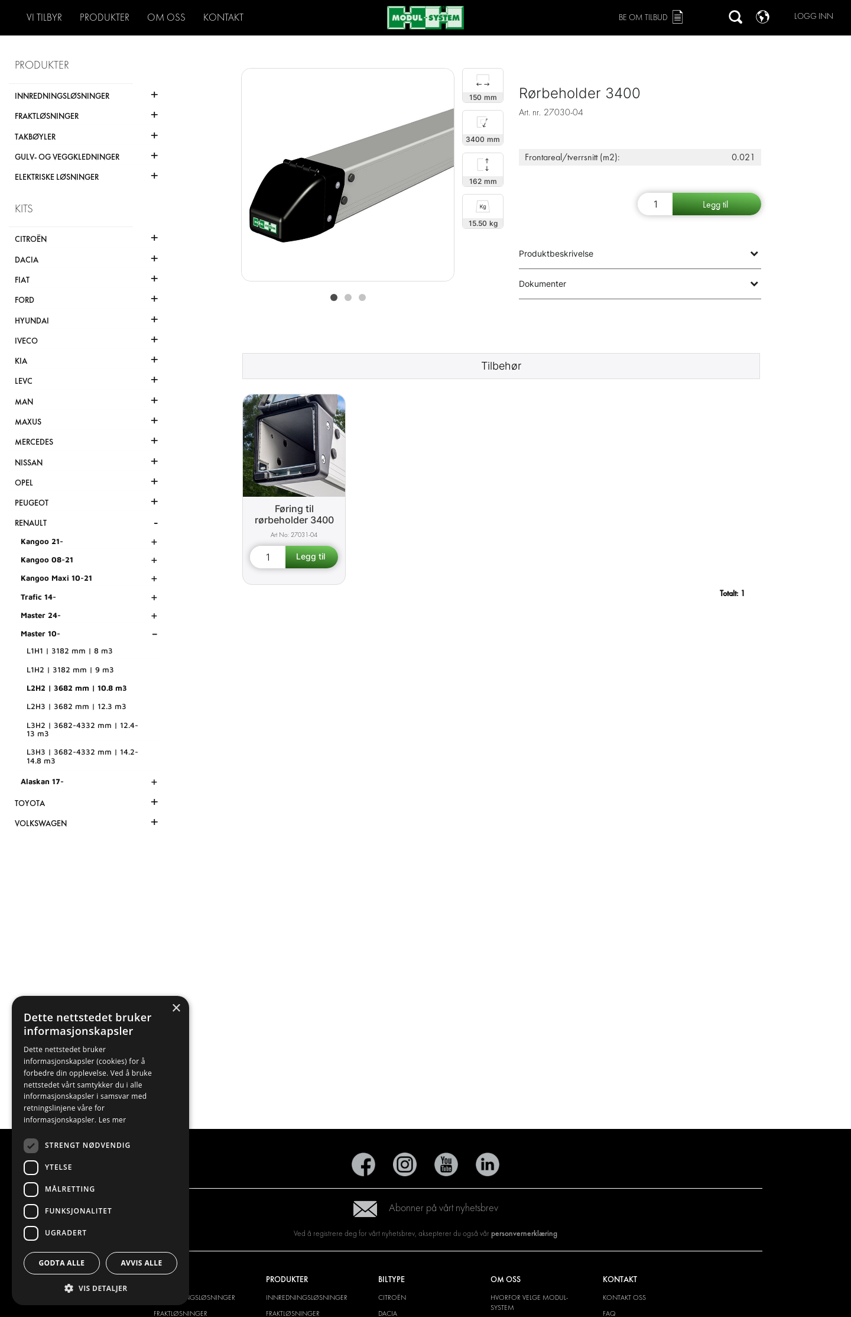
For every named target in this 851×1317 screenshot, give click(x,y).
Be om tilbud (643, 17)
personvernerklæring (524, 1233)
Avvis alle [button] (141, 1263)
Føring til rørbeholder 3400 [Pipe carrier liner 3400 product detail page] (294, 514)
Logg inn (813, 16)
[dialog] (100, 1151)
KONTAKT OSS (624, 1297)
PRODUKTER (104, 17)
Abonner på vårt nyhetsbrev (425, 1208)
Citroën (392, 1297)
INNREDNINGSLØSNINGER (194, 1297)
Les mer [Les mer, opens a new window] (112, 1120)
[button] (100, 1287)
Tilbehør (501, 366)
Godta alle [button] (61, 1263)
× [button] (175, 1008)
